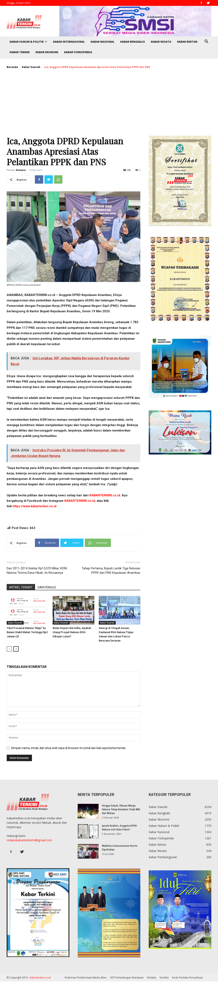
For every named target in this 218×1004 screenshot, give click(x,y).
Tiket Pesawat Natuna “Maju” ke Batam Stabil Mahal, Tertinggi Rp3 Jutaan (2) (27, 632)
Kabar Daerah (31, 67)
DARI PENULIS (47, 587)
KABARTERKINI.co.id (104, 495)
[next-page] (16, 649)
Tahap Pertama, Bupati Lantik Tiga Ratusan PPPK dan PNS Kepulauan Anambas (111, 570)
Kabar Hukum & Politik (28, 42)
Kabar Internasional (69, 42)
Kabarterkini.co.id (40, 977)
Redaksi (21, 170)
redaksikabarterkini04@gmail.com (29, 840)
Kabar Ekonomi (46, 52)
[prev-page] (9, 649)
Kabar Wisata (161, 42)
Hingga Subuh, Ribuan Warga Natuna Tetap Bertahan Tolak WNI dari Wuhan (121, 809)
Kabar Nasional (102, 42)
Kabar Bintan (187, 42)
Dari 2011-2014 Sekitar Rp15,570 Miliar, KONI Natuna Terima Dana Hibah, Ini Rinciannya (37, 570)
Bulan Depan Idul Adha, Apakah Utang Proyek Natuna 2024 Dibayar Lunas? (72, 632)
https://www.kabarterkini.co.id (34, 506)
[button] (206, 42)
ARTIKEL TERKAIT (21, 587)
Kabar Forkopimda (78, 52)
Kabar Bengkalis (132, 42)
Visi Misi (164, 977)
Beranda (12, 67)
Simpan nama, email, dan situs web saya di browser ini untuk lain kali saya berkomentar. (68, 748)
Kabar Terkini (20, 52)
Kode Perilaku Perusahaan (187, 977)
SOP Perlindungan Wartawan (127, 977)
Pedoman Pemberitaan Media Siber (86, 977)
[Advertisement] (109, 104)
